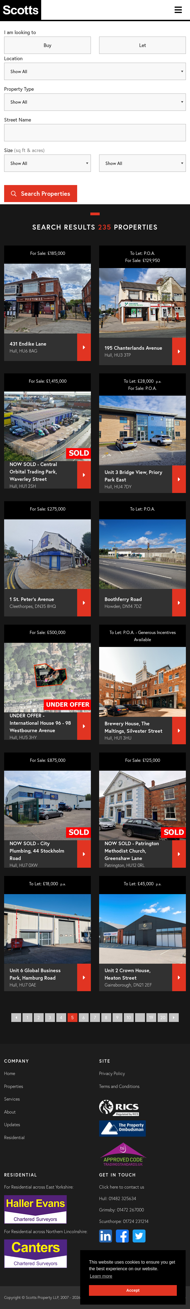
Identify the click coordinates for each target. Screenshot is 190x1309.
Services (12, 1099)
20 (162, 1017)
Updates (12, 1124)
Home (9, 1073)
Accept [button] (132, 1290)
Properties (13, 1086)
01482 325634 (122, 1198)
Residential (14, 1137)
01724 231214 (136, 1221)
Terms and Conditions (119, 1086)
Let (142, 45)
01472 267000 (130, 1209)
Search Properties (40, 193)
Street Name (17, 119)
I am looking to (20, 32)
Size (24, 150)
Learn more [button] (101, 1276)
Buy (47, 45)
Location (13, 58)
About (10, 1112)
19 (151, 1017)
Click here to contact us (121, 1187)
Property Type (19, 89)
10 (129, 1017)
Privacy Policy (112, 1073)
